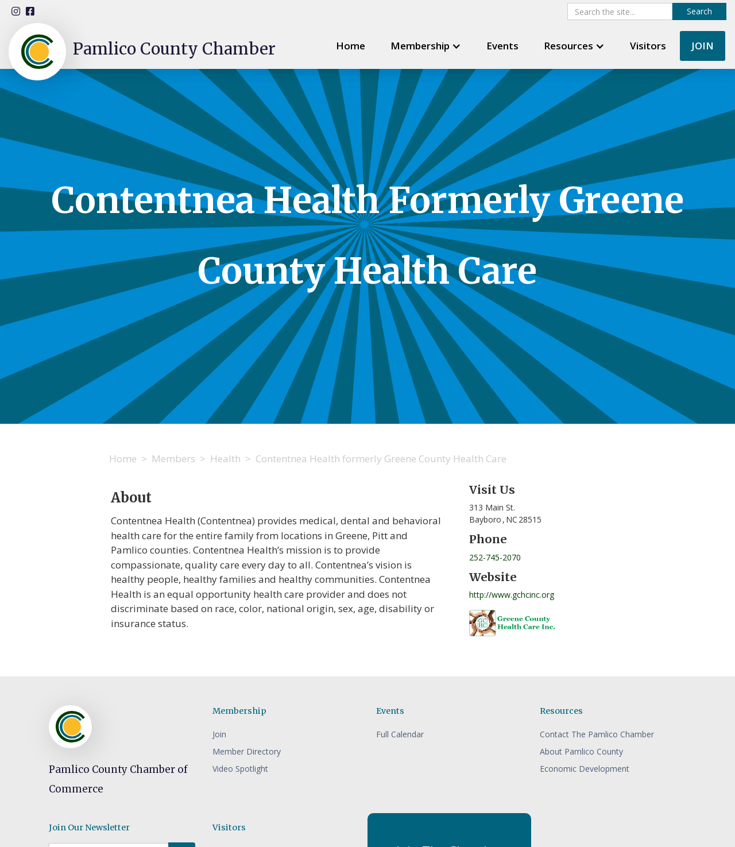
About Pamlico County (581, 751)
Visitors (648, 45)
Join (219, 734)
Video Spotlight (240, 768)
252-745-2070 (495, 557)
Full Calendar (400, 734)
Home (350, 45)
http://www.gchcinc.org (511, 594)
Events (502, 45)
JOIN (702, 45)
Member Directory (246, 751)
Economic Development (584, 768)
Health (225, 458)
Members (173, 458)
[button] (426, 45)
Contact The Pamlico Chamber (597, 734)
